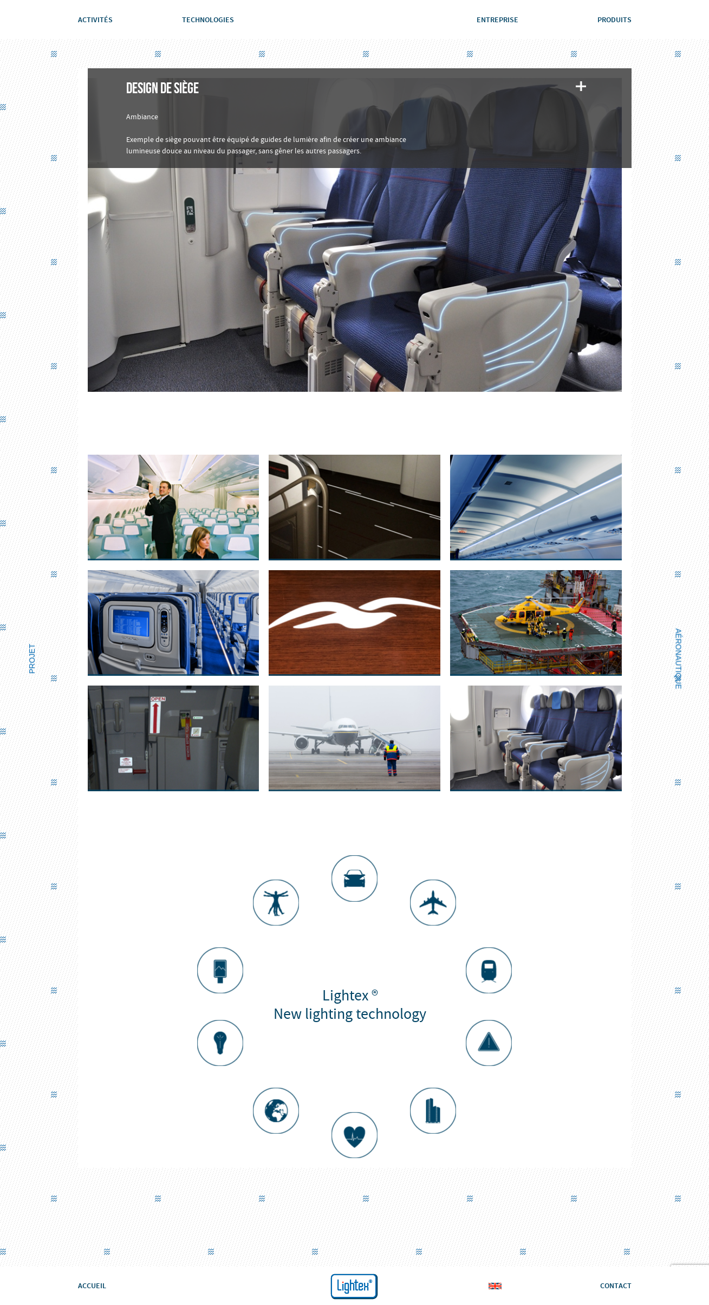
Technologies (208, 19)
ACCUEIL (92, 1285)
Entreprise (497, 19)
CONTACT (616, 1285)
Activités (95, 19)
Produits (614, 19)
